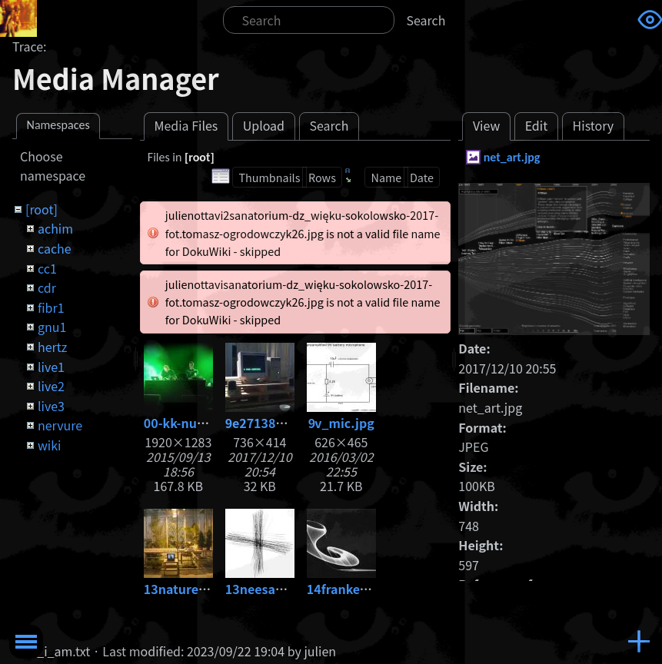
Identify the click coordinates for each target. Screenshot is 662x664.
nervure (60, 425)
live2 (51, 386)
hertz (52, 346)
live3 (51, 406)
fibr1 (51, 307)
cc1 (47, 268)
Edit (536, 125)
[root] (41, 209)
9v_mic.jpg (341, 422)
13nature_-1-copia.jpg (211, 588)
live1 (51, 366)
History (593, 125)
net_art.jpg (512, 157)
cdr (47, 287)
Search (426, 20)
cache (55, 248)
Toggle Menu (26, 642)
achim (55, 228)
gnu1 (52, 326)
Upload (263, 125)
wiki (49, 445)
